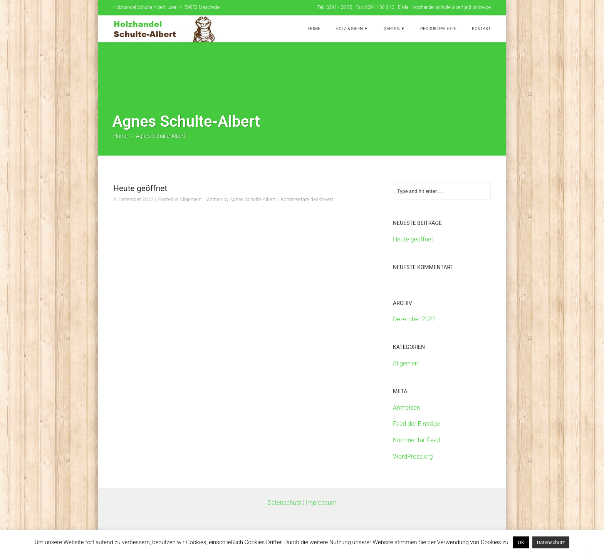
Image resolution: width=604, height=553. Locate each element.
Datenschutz (284, 502)
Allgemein (190, 199)
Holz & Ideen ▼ (352, 28)
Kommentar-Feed (416, 440)
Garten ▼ (394, 28)
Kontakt (481, 28)
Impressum (321, 502)
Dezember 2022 (414, 319)
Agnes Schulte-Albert (253, 199)
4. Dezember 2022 (133, 199)
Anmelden (406, 407)
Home (314, 28)
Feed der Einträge (416, 423)
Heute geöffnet (140, 188)
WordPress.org (413, 456)
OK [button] (521, 542)
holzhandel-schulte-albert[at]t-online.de (452, 7)
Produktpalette (438, 28)
